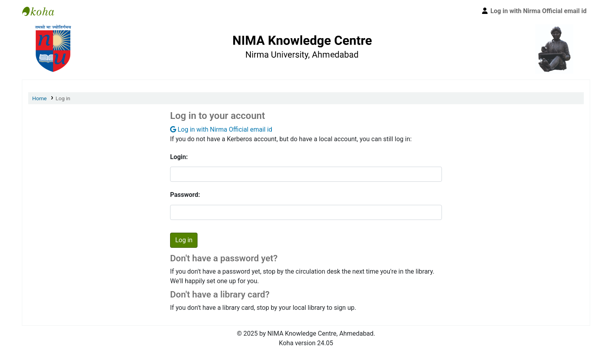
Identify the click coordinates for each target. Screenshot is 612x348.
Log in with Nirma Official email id (221, 129)
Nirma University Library (42, 11)
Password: (185, 194)
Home (39, 98)
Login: (179, 157)
